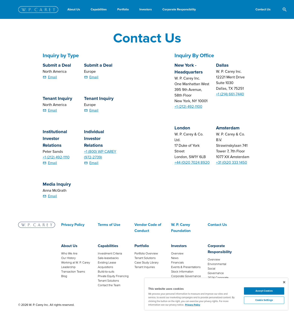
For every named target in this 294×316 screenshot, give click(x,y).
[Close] (284, 282)
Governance (216, 273)
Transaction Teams (73, 272)
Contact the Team (109, 285)
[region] (216, 294)
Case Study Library (146, 262)
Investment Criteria (110, 253)
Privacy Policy (72, 225)
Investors (179, 246)
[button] (263, 9)
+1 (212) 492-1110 (56, 157)
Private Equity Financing (113, 276)
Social (211, 268)
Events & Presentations (186, 267)
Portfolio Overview (146, 253)
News (174, 258)
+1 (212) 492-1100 (188, 106)
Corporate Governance (186, 276)
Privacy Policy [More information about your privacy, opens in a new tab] (192, 304)
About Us (69, 246)
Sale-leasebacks (108, 258)
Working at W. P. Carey (75, 262)
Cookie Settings (264, 300)
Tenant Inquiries (144, 267)
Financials (177, 262)
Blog (64, 276)
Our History (68, 258)
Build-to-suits (106, 272)
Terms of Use (109, 225)
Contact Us (217, 225)
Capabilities (108, 246)
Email (52, 77)
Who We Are (69, 253)
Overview (177, 253)
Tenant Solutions (108, 281)
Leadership (68, 267)
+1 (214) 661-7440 (230, 94)
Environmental (217, 264)
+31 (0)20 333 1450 (231, 162)
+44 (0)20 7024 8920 (192, 162)
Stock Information (182, 272)
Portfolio (141, 246)
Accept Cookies (264, 290)
